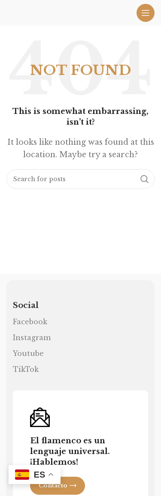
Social (26, 305)
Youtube (28, 353)
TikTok (26, 369)
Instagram (32, 337)
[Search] (80, 179)
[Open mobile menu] (145, 12)
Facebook (30, 321)
